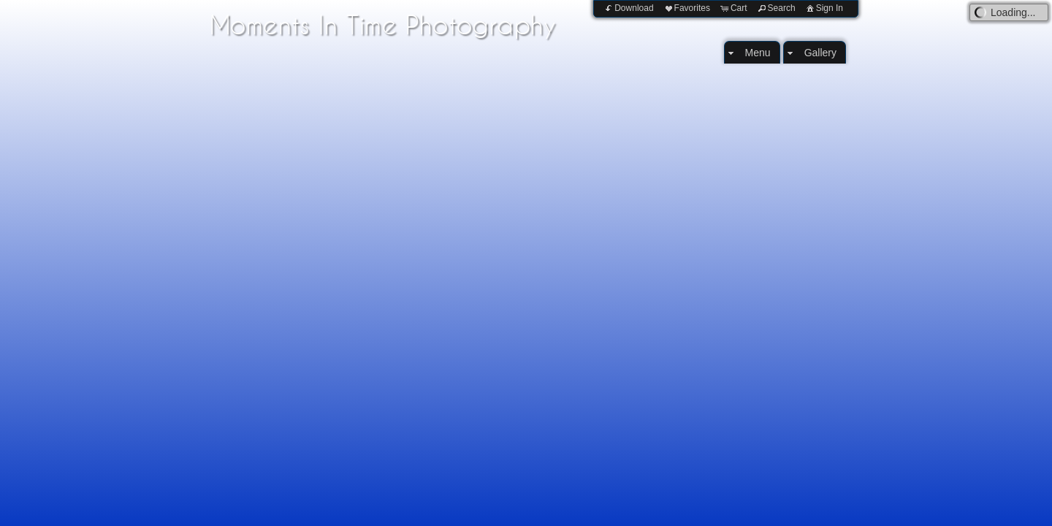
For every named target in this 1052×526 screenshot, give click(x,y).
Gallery (820, 52)
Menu (758, 52)
